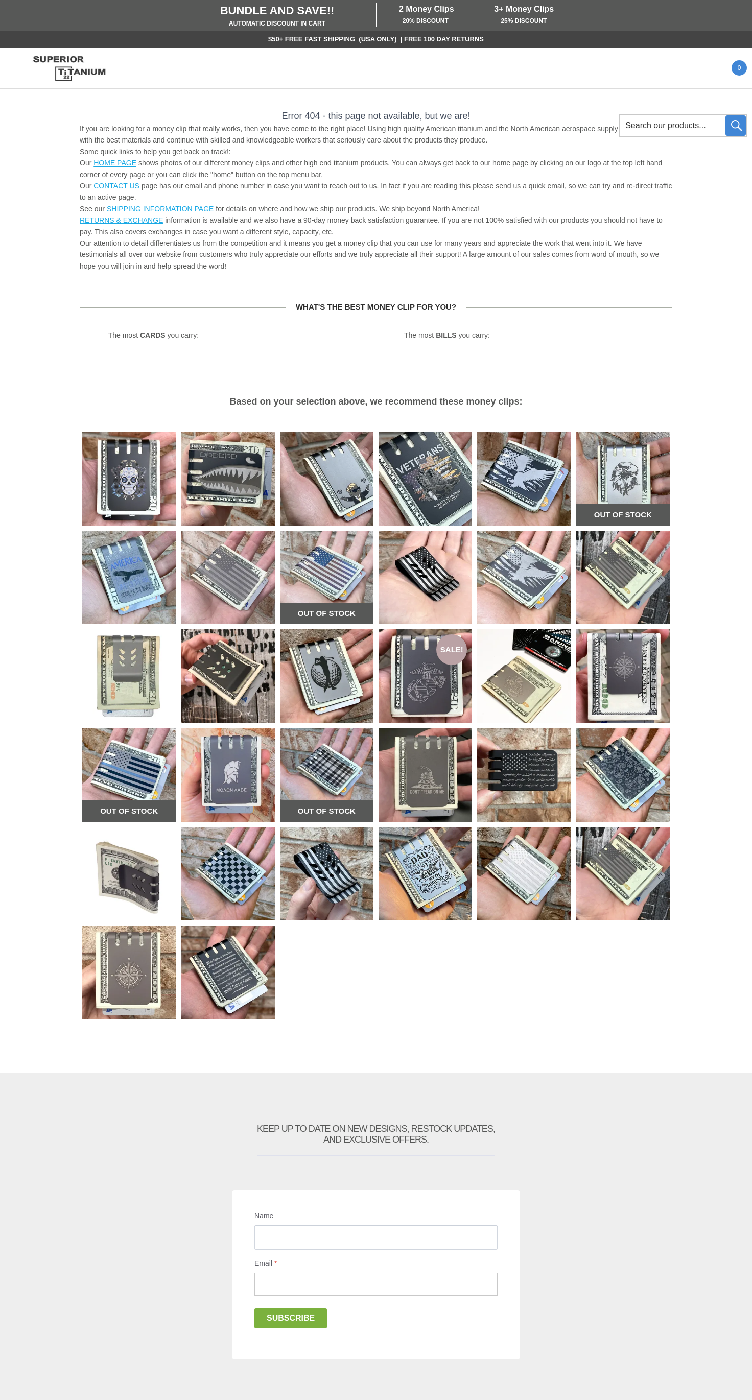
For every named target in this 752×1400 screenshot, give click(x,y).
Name (263, 1216)
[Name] (376, 1237)
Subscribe (291, 1318)
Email (265, 1263)
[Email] (376, 1284)
